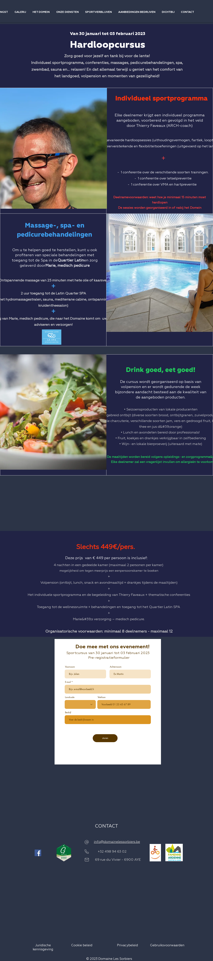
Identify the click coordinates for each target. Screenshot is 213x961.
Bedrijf (68, 712)
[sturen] (105, 738)
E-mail (68, 682)
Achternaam (115, 667)
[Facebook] (38, 853)
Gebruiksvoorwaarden (167, 945)
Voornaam (70, 667)
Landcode (69, 697)
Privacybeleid (127, 945)
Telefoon (102, 697)
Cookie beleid (82, 945)
